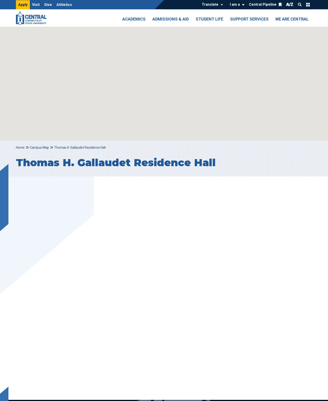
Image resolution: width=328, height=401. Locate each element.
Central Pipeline (263, 4)
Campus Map (39, 147)
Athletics (64, 5)
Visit (36, 5)
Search (300, 4)
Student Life (209, 19)
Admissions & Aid (170, 19)
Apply (23, 5)
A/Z (289, 4)
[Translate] (211, 4)
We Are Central (292, 19)
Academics (134, 19)
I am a (235, 4)
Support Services (249, 19)
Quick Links (308, 4)
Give (48, 5)
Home (20, 147)
